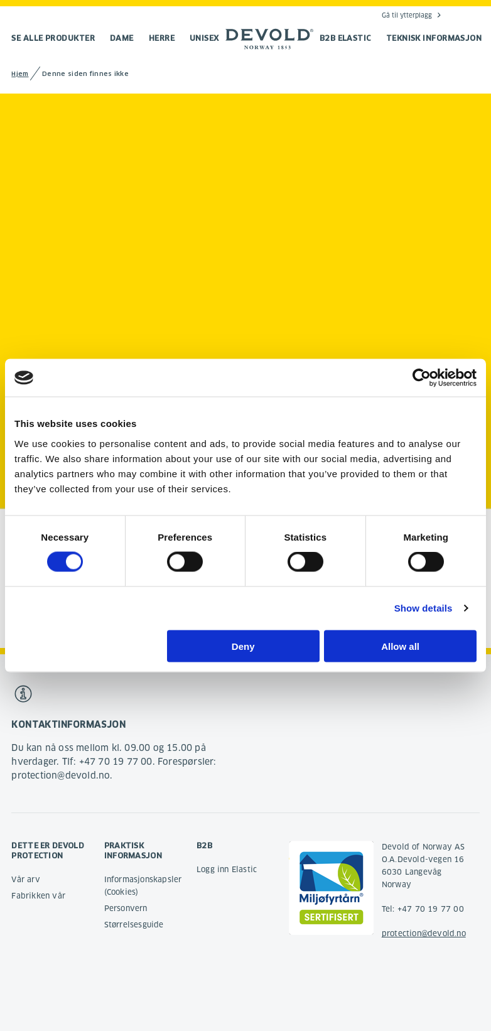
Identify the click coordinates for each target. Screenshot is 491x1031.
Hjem (19, 73)
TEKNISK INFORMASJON (434, 38)
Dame (122, 38)
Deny (243, 645)
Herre (162, 38)
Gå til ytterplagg (407, 15)
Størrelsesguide (134, 924)
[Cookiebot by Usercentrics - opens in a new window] (422, 378)
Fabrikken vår (38, 895)
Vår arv (25, 879)
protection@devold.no (424, 933)
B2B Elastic (345, 38)
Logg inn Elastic (227, 869)
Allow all (400, 645)
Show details (423, 608)
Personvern (126, 908)
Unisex (204, 38)
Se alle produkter (53, 38)
